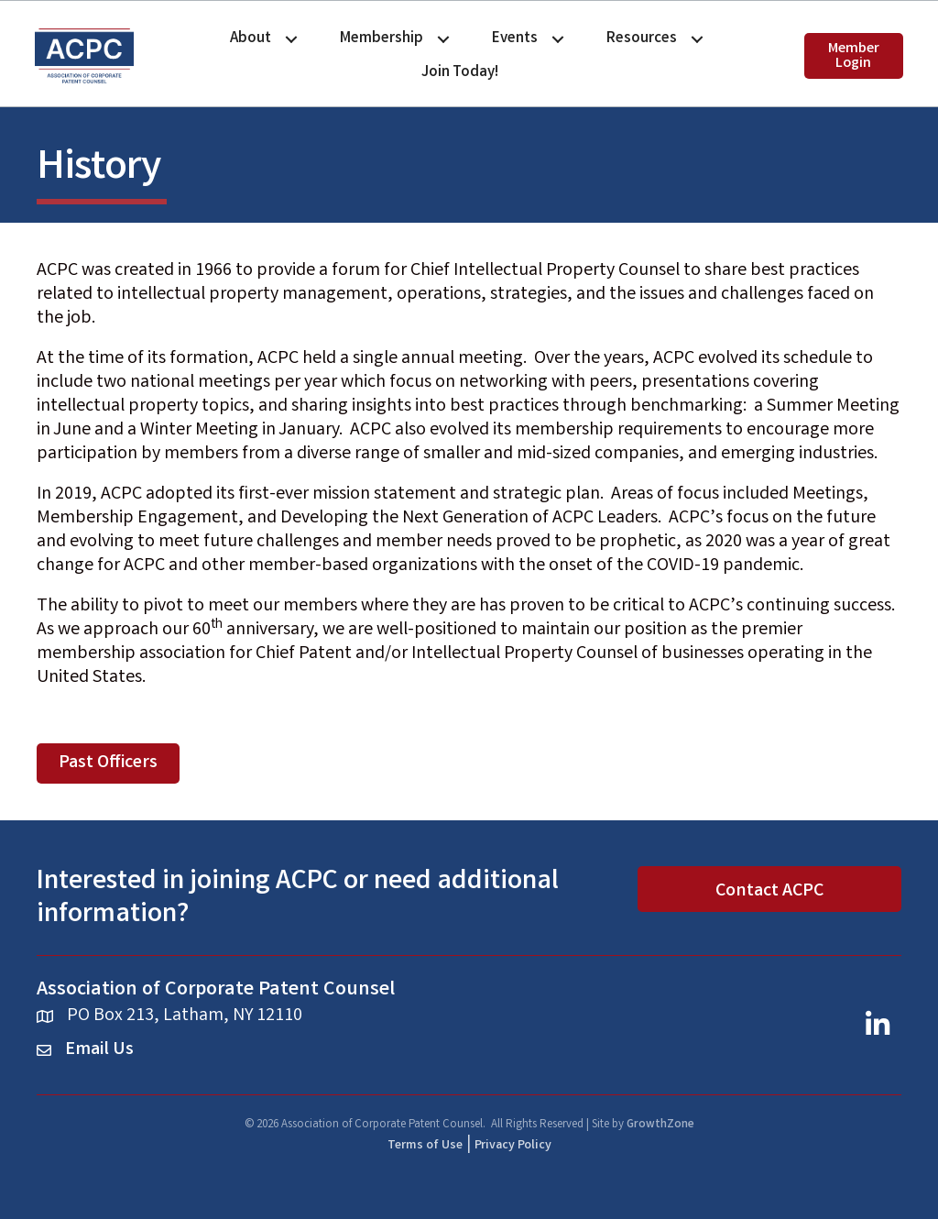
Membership (381, 38)
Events (515, 38)
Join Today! (459, 72)
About (250, 38)
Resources (641, 38)
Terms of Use (425, 1146)
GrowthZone (660, 1125)
